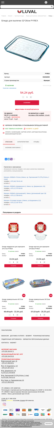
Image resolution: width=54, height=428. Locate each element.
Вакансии (5, 336)
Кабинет (13, 342)
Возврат (29, 336)
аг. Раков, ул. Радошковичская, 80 (12, 380)
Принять (48, 423)
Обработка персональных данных (36, 339)
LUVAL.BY (4, 398)
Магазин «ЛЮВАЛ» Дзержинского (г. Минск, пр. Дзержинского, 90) (24, 186)
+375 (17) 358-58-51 (16, 195)
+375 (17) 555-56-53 (7, 382)
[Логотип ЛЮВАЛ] (27, 11)
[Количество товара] (27, 97)
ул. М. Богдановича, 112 (9, 366)
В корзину (13, 265)
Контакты (5, 342)
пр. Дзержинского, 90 (8, 370)
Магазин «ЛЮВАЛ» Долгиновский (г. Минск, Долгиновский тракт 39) (25, 193)
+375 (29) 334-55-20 (7, 356)
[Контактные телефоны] (46, 2)
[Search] (25, 6)
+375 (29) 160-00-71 (7, 351)
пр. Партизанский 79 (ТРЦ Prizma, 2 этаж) (15, 375)
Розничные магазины (41, 336)
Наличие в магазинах (9, 86)
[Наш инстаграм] (4, 404)
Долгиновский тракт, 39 (9, 361)
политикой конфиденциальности (21, 426)
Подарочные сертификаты (11, 339)
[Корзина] (51, 2)
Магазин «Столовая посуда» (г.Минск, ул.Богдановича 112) (22, 200)
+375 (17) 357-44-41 (16, 202)
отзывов (22, 400)
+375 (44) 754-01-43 (16, 181)
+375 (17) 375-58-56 (16, 188)
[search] (52, 6)
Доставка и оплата (17, 336)
